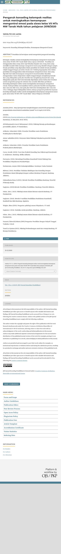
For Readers (6, 449)
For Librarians (7, 455)
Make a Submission (11, 384)
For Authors (6, 452)
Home (5, 10)
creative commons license (19, 360)
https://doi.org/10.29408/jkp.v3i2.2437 (19, 42)
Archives (12, 10)
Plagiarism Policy (11, 416)
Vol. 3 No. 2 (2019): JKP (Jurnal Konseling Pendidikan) (35, 10)
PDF (7, 239)
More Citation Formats (13, 271)
